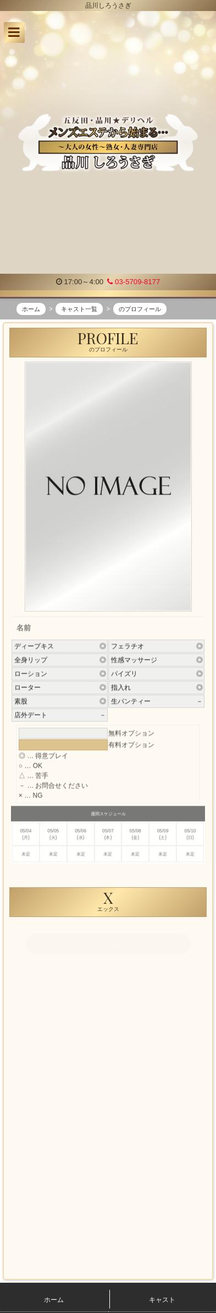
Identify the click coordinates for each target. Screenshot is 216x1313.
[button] (14, 32)
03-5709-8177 (133, 282)
